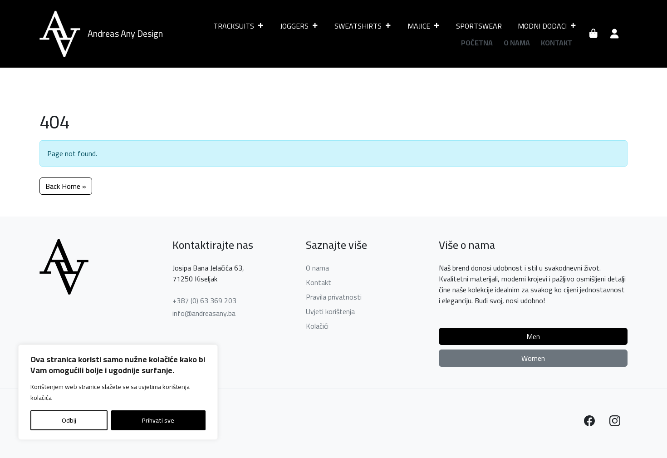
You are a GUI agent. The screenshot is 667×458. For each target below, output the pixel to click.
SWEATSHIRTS (363, 26)
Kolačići (317, 326)
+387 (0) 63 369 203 (204, 300)
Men (533, 336)
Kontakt (556, 42)
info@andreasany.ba (203, 313)
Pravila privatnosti (334, 297)
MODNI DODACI (547, 26)
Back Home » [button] (65, 186)
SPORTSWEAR (479, 26)
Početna (477, 42)
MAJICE (423, 26)
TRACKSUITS (238, 26)
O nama (517, 42)
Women (533, 358)
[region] (118, 392)
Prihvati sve (158, 420)
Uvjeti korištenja (330, 311)
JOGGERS (299, 26)
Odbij (69, 420)
